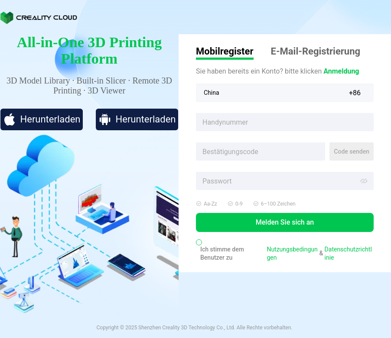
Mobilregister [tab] (225, 51)
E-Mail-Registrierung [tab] (316, 51)
